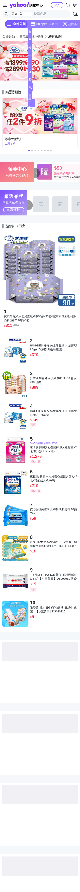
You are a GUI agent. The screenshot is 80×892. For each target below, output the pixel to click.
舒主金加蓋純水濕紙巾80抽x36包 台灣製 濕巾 (53, 380)
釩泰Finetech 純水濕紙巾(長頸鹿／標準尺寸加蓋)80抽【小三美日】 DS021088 (53, 544)
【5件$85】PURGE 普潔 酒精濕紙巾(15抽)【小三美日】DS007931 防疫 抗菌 (53, 577)
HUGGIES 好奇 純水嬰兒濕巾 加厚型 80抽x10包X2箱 (53, 413)
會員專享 (30, 96)
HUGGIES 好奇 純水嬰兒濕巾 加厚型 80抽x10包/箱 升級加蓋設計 (53, 347)
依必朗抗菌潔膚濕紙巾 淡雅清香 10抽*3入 (53, 511)
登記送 (30, 33)
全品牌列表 (14, 209)
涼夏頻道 (30, 72)
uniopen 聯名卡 (44, 24)
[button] (34, 78)
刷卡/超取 (30, 88)
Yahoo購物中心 (26, 5)
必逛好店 (30, 80)
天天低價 (30, 64)
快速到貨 (30, 57)
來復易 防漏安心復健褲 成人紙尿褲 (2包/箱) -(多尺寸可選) (53, 449)
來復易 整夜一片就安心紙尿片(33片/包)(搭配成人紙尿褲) (53, 478)
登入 (57, 5)
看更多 (31, 103)
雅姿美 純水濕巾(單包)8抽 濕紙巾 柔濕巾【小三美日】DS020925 (53, 609)
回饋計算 (30, 41)
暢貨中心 (30, 49)
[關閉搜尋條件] (29, 14)
